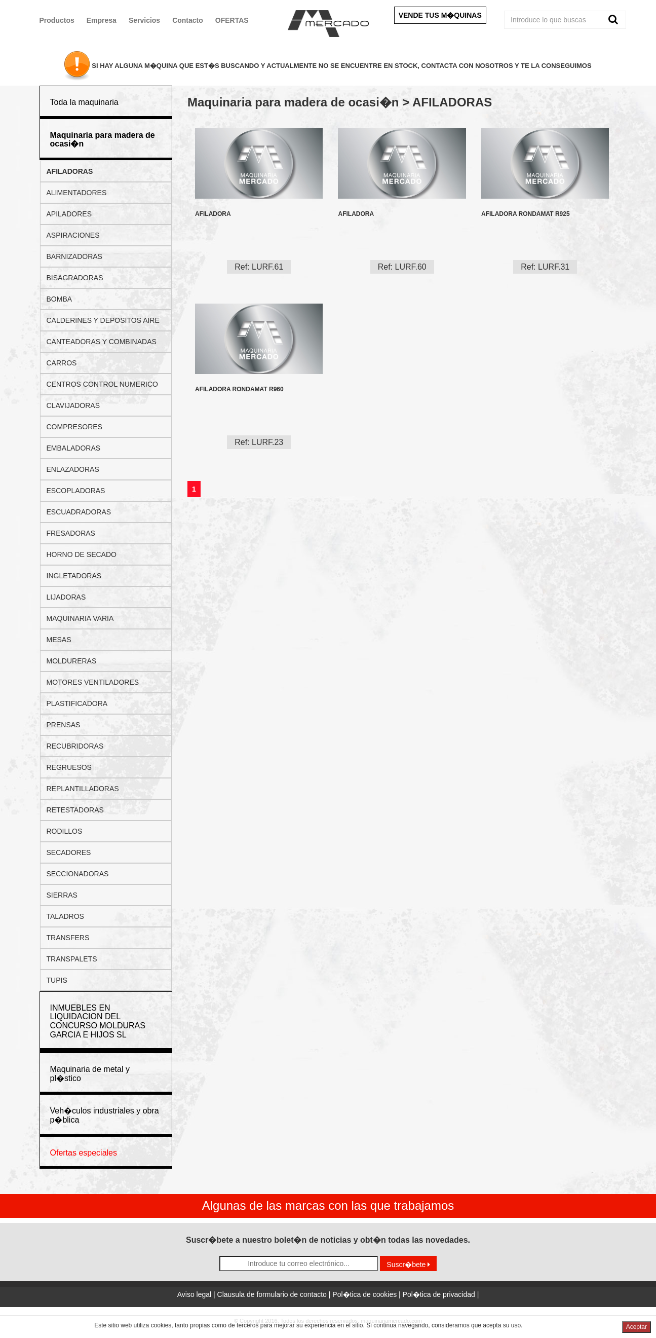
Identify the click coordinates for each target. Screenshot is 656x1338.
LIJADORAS (66, 597)
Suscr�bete (408, 1264)
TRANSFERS (68, 938)
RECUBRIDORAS (75, 746)
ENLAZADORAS (73, 469)
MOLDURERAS (72, 661)
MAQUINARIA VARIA (80, 618)
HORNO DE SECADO (82, 554)
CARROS (62, 363)
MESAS (59, 640)
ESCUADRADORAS (79, 512)
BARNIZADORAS (74, 256)
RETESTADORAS (75, 810)
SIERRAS (62, 895)
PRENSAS (64, 725)
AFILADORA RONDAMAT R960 (239, 389)
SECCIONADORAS (78, 874)
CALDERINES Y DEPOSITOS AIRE (103, 320)
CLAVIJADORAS (73, 405)
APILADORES (69, 214)
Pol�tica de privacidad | (441, 1294)
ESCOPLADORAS (76, 491)
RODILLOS (65, 831)
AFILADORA (213, 214)
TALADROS (65, 916)
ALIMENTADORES (77, 193)
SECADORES (69, 852)
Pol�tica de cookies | (367, 1294)
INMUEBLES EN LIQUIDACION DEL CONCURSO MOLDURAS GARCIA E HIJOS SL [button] (97, 1021)
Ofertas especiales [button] (84, 1152)
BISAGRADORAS (75, 278)
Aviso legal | (197, 1294)
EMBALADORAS (74, 448)
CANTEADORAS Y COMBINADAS (102, 342)
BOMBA (59, 299)
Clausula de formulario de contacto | (275, 1294)
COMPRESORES (74, 427)
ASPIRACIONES (73, 235)
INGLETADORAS (74, 576)
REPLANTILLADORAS (83, 789)
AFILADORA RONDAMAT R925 (525, 214)
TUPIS (57, 980)
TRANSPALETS (72, 959)
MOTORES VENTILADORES (93, 682)
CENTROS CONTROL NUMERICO (102, 384)
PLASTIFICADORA (77, 703)
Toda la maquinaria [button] (84, 102)
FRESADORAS (71, 533)
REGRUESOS (69, 767)
